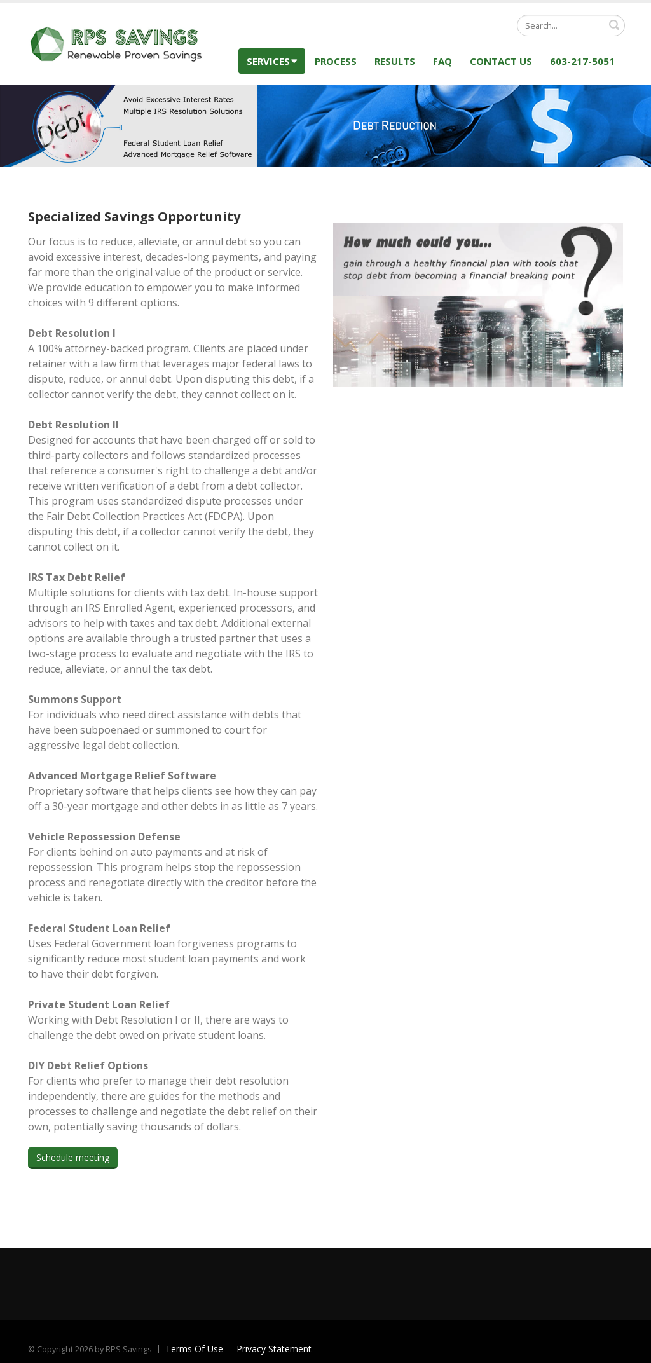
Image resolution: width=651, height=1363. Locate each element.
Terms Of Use (194, 1349)
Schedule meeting (72, 1157)
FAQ (442, 61)
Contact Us (501, 61)
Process (336, 61)
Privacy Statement (274, 1349)
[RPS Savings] (117, 43)
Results (394, 61)
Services (272, 61)
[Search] (571, 25)
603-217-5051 (582, 61)
